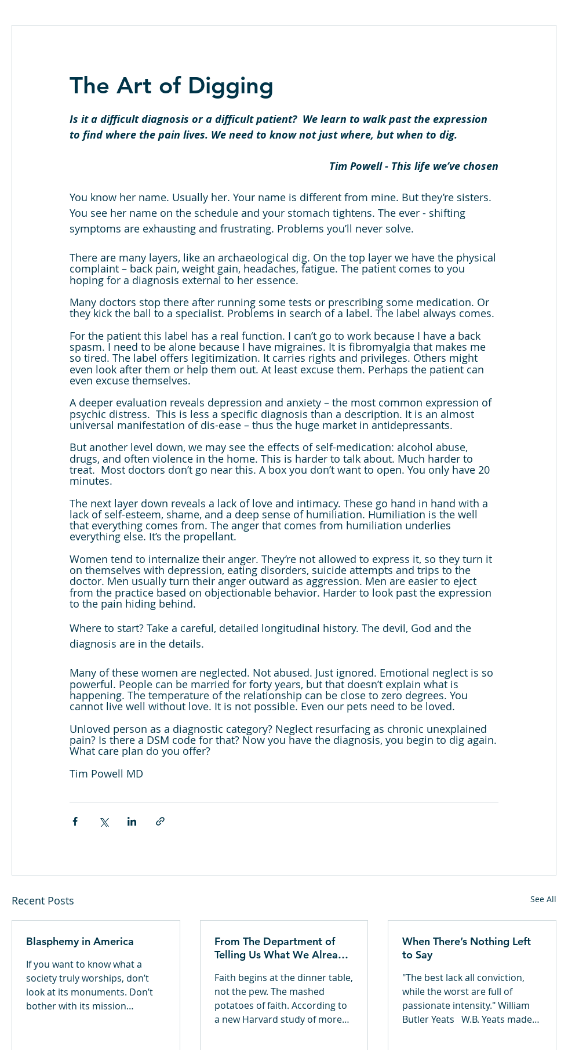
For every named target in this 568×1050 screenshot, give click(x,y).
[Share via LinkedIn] (131, 821)
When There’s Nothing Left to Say (466, 948)
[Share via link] (160, 821)
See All (543, 898)
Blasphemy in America (80, 941)
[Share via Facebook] (75, 821)
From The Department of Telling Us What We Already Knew (281, 948)
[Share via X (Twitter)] (103, 821)
